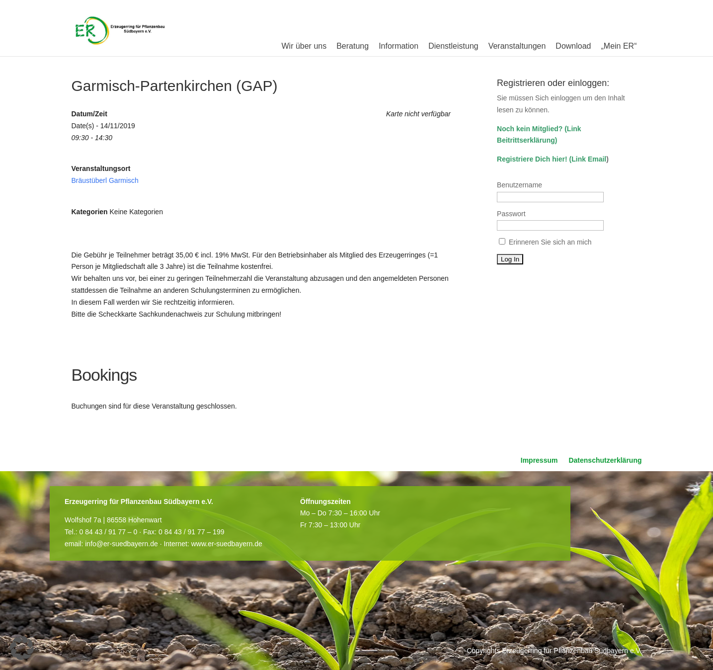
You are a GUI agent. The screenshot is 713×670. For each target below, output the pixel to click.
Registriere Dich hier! (532, 159)
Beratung (352, 46)
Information (398, 46)
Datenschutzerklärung (604, 460)
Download (573, 46)
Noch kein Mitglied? (529, 129)
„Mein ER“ (618, 46)
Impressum (539, 460)
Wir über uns (303, 46)
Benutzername (519, 185)
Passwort (511, 214)
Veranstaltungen (517, 46)
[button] (22, 648)
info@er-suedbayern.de (121, 544)
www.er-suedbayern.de (226, 544)
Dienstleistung (453, 46)
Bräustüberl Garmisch (105, 180)
